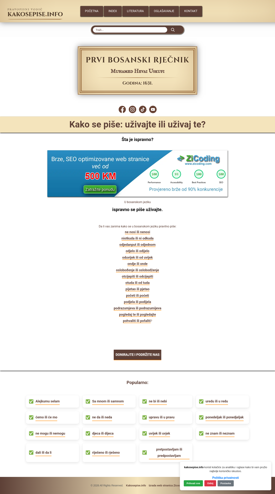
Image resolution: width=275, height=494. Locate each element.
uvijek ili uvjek (159, 433)
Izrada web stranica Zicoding (166, 485)
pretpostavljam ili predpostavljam (169, 452)
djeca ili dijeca (103, 433)
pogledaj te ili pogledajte (137, 314)
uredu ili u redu (217, 401)
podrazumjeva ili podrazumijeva (137, 308)
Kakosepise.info (136, 485)
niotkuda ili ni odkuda (138, 238)
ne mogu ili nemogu (50, 433)
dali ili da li (43, 452)
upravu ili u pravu (161, 417)
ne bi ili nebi (158, 401)
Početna (91, 11)
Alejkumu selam (47, 401)
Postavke (225, 483)
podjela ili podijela (137, 302)
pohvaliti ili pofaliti (137, 321)
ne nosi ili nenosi (137, 232)
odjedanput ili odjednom (137, 245)
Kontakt (191, 11)
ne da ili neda (102, 417)
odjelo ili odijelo (137, 251)
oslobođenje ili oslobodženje (137, 270)
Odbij (210, 483)
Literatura (135, 11)
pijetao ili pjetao (138, 289)
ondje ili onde (137, 264)
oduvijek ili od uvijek (137, 257)
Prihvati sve (193, 483)
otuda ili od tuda (137, 283)
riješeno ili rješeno (106, 452)
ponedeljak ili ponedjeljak (225, 417)
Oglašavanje (164, 11)
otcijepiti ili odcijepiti (137, 276)
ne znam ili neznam (220, 433)
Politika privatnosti (225, 477)
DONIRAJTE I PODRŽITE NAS (137, 355)
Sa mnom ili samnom (108, 401)
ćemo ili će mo (46, 417)
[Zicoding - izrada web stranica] (137, 195)
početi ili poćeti (137, 295)
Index (113, 11)
